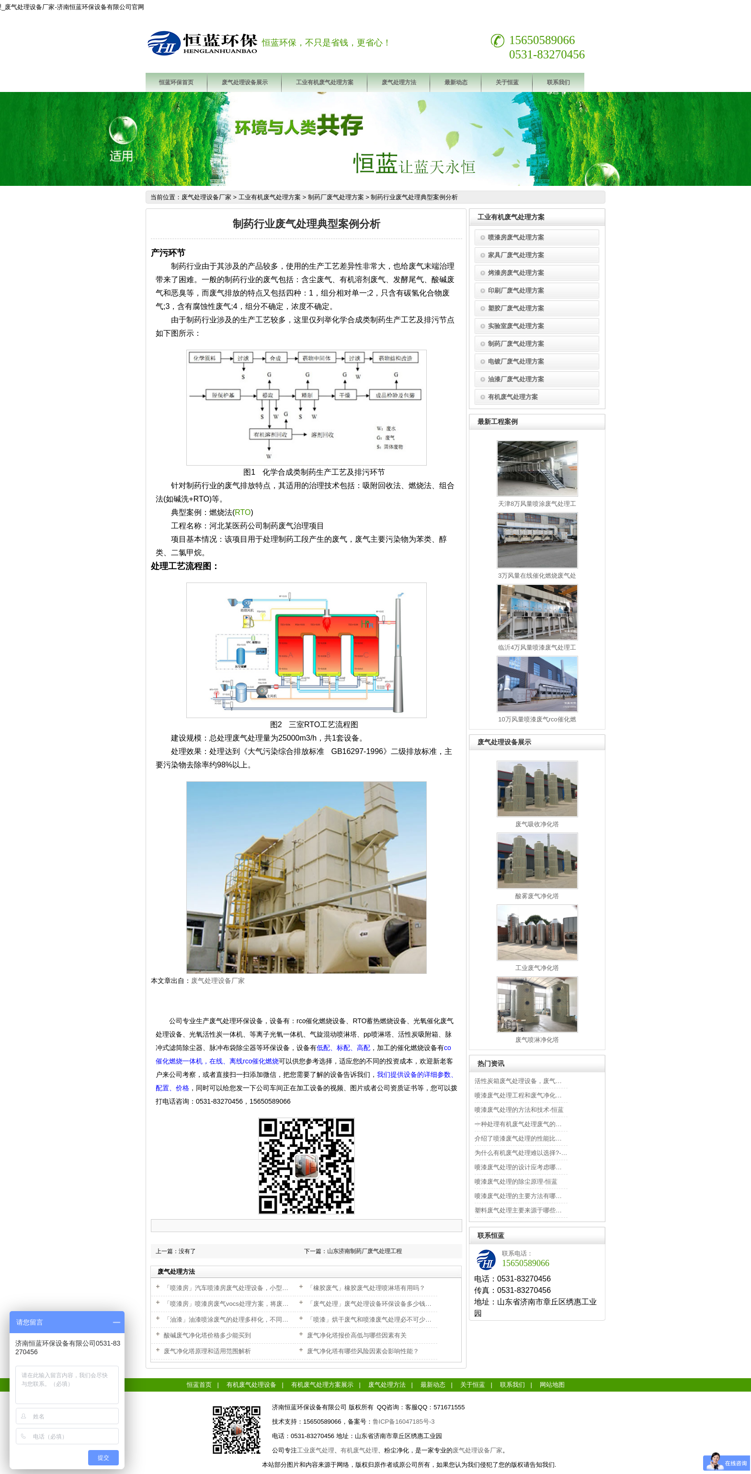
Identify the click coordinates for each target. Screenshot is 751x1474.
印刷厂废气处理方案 (516, 290)
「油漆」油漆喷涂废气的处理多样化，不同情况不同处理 (241, 1319)
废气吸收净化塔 (537, 824)
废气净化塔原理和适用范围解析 (207, 1351)
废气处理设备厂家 (206, 197)
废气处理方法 (399, 82)
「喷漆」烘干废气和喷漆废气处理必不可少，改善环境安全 (388, 1319)
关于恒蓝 (507, 82)
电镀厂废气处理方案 (516, 361)
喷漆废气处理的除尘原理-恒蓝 (516, 1181)
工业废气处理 (315, 1450)
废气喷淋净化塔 (537, 1039)
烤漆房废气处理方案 (516, 272)
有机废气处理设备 (251, 1384)
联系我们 (558, 82)
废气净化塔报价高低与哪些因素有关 (357, 1335)
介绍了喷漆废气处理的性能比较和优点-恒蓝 (535, 1138)
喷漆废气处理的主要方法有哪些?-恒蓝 (527, 1196)
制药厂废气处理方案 (336, 197)
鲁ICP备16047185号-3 (404, 1421)
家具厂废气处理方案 (516, 255)
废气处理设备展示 (245, 82)
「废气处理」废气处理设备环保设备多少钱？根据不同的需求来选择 (400, 1303)
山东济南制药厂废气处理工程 (364, 1251)
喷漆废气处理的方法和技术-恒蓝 (519, 1109)
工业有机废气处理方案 (324, 82)
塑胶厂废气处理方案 (516, 308)
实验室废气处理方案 (516, 326)
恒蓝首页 (199, 1384)
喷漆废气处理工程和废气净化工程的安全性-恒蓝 (541, 1095)
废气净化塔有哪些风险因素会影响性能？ (363, 1351)
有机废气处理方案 (513, 396)
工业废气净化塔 (537, 967)
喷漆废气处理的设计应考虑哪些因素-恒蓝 (532, 1167)
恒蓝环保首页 (176, 82)
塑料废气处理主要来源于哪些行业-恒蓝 (528, 1210)
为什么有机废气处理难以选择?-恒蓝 (524, 1152)
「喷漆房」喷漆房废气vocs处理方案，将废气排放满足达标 (245, 1303)
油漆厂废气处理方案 (516, 379)
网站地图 (552, 1384)
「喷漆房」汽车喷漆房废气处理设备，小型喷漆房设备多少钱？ (251, 1287)
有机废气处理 (359, 1450)
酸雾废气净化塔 (537, 896)
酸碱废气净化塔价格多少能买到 (207, 1335)
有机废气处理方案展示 (322, 1384)
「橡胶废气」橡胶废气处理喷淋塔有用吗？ (366, 1287)
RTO (242, 512)
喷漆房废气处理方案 (516, 237)
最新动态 (455, 82)
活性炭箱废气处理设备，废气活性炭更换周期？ (540, 1081)
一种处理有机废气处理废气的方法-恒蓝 (528, 1124)
